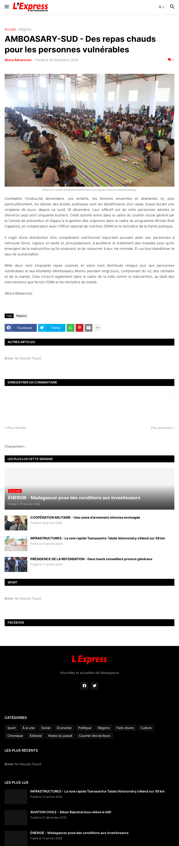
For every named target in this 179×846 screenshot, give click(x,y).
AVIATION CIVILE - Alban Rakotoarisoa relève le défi (70, 812)
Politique (84, 728)
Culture (146, 728)
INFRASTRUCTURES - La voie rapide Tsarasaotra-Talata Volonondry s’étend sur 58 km (97, 538)
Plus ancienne (161, 428)
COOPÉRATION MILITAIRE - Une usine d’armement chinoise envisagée (85, 517)
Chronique (15, 736)
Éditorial (36, 736)
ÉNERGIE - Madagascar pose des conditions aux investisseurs (79, 833)
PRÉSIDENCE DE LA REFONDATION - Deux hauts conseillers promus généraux (91, 559)
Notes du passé (60, 736)
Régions (25, 29)
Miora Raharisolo (18, 60)
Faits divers (125, 728)
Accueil (10, 29)
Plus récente (16, 428)
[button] (6, 7)
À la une (28, 728)
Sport (11, 728)
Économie (64, 728)
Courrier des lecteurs (94, 736)
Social (45, 728)
